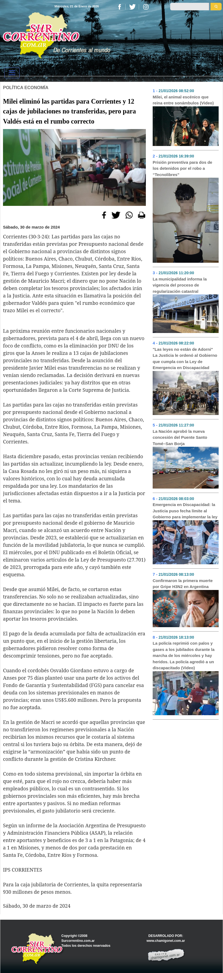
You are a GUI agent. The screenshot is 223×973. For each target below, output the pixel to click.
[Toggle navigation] (12, 72)
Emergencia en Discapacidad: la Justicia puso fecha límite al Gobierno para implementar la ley (185, 510)
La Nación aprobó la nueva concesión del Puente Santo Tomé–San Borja (180, 437)
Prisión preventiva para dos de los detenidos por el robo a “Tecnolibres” (182, 168)
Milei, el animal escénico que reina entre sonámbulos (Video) (183, 100)
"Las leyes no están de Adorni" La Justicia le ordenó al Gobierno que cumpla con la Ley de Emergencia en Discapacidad (185, 358)
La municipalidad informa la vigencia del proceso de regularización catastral (180, 285)
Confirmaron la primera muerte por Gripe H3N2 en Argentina (183, 583)
